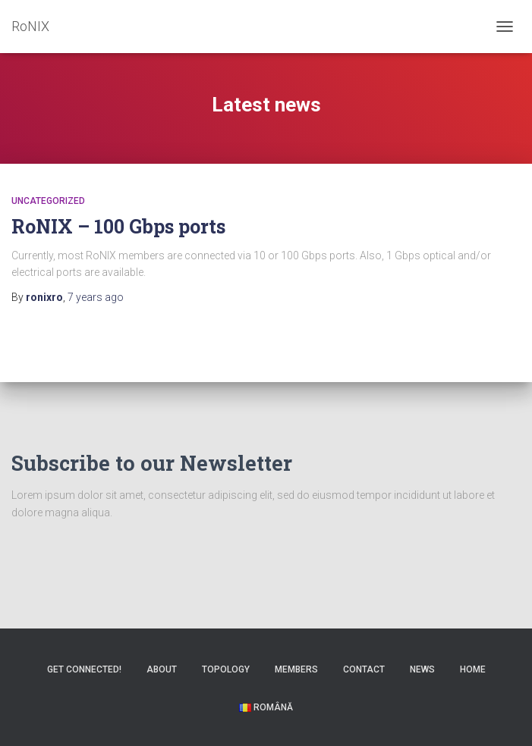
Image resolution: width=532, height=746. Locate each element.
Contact (364, 669)
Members (296, 669)
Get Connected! (84, 669)
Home (473, 669)
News (422, 669)
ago (96, 297)
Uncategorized (48, 201)
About (161, 669)
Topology (226, 669)
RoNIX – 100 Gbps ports (118, 226)
